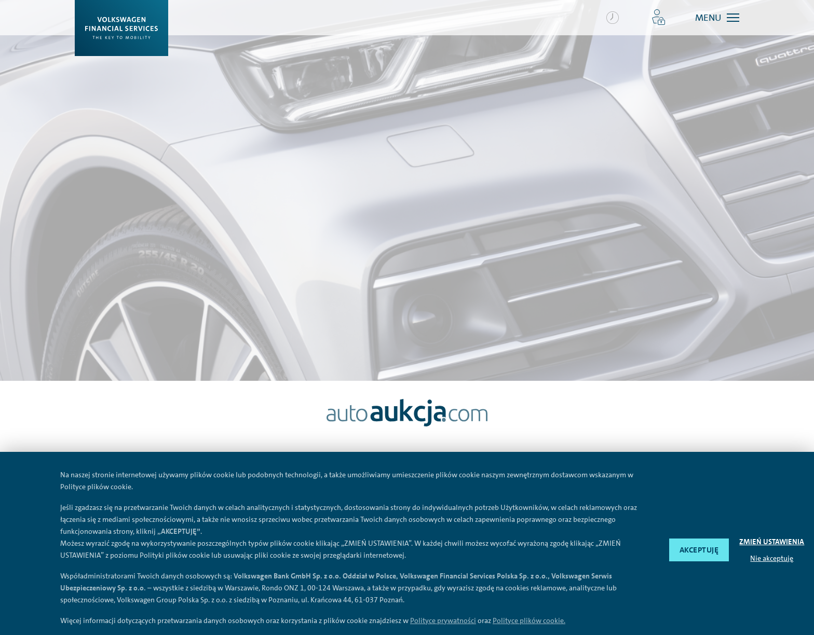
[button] (658, 17)
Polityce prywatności (443, 620)
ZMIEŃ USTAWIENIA (771, 541)
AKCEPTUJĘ (699, 550)
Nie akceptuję (771, 558)
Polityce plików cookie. (529, 620)
